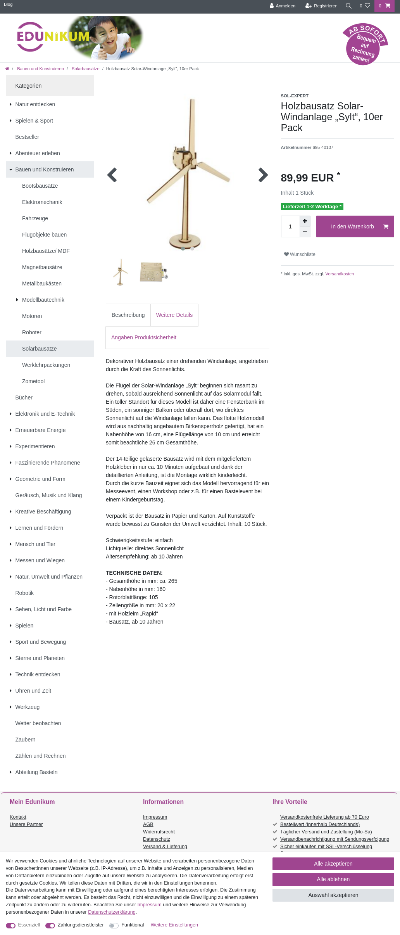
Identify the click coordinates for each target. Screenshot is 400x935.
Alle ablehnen (333, 879)
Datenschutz (156, 839)
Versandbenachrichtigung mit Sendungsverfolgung (334, 839)
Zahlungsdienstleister (81, 925)
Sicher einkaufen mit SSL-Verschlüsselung (326, 846)
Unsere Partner (26, 824)
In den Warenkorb (359, 226)
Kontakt (18, 817)
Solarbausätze (85, 68)
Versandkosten (339, 273)
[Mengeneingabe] (290, 226)
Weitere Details (174, 315)
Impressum (155, 817)
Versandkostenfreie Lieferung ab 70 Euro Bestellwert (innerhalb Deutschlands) (324, 820)
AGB (148, 824)
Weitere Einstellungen (174, 925)
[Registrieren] (319, 6)
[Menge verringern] (305, 231)
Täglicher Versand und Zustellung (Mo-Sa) (326, 832)
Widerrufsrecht (159, 832)
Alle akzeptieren (333, 864)
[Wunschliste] (364, 6)
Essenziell (29, 925)
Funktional (132, 925)
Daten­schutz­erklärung (112, 912)
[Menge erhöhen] (305, 221)
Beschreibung (128, 315)
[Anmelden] (281, 6)
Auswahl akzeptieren (333, 895)
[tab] (128, 315)
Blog (8, 4)
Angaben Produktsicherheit (143, 337)
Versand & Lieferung (165, 846)
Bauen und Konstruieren (40, 68)
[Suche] (347, 6)
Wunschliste (300, 254)
